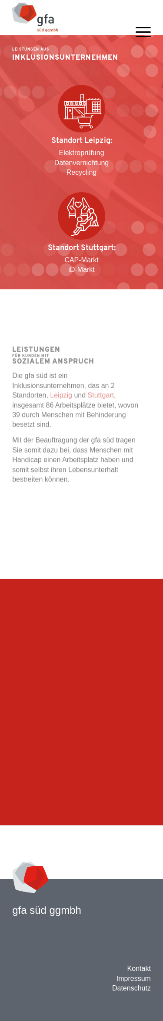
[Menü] (139, 44)
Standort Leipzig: (81, 141)
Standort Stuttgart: (82, 248)
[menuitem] (139, 44)
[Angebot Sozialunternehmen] (81, 216)
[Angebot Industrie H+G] (81, 108)
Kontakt (139, 968)
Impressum (133, 978)
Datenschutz (131, 988)
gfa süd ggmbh (46, 910)
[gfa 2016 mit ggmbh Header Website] (67, 17)
